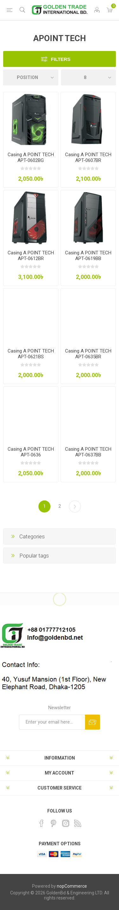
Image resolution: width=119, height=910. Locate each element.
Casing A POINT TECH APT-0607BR (88, 157)
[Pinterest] (54, 823)
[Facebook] (41, 823)
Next (75, 506)
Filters (60, 59)
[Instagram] (66, 823)
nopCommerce (72, 886)
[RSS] (78, 823)
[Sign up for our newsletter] (52, 722)
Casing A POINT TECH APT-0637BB (88, 452)
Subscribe (92, 722)
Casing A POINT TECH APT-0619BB (88, 255)
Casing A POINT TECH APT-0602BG (31, 157)
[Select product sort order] (30, 77)
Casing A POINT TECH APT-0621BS (31, 354)
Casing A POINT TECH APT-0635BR (88, 354)
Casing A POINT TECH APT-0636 (31, 452)
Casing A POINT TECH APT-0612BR (31, 255)
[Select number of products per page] (88, 77)
